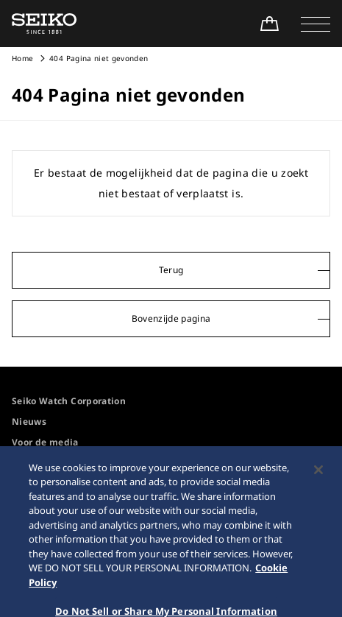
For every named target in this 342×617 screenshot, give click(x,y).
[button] (315, 23)
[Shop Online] (269, 23)
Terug (171, 270)
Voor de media (45, 442)
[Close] (318, 478)
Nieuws (29, 421)
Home (22, 58)
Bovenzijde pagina (171, 318)
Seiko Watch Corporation (69, 401)
